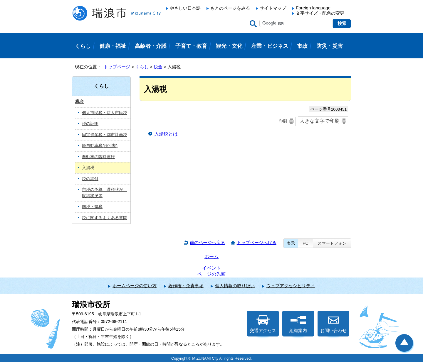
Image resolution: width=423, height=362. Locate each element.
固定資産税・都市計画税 (104, 135)
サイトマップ (273, 8)
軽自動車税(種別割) (100, 145)
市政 (302, 46)
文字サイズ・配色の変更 (320, 13)
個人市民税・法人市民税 (104, 113)
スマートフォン (332, 243)
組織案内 (298, 324)
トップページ (117, 66)
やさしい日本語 (185, 8)
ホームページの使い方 (135, 285)
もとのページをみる (230, 8)
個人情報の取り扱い (235, 285)
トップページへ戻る (256, 242)
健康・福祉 (113, 46)
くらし (142, 66)
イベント (211, 267)
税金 (158, 66)
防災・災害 (329, 46)
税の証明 (90, 123)
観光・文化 (229, 46)
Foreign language (313, 7)
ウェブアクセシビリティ (290, 285)
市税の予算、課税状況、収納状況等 (104, 192)
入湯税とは (166, 133)
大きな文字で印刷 (320, 121)
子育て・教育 (191, 46)
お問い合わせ (333, 324)
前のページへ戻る (207, 242)
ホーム (211, 256)
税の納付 (90, 179)
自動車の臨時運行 (98, 157)
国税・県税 (92, 206)
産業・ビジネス (269, 46)
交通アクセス (263, 324)
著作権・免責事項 (186, 285)
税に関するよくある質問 (104, 218)
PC (305, 243)
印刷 (283, 121)
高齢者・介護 (151, 46)
